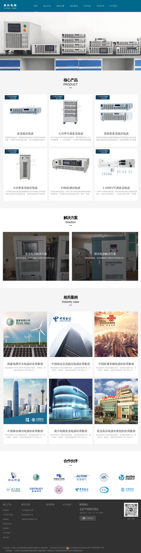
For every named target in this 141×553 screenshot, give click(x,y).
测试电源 (6, 528)
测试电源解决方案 (27, 515)
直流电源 (6, 510)
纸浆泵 (51, 551)
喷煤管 (28, 551)
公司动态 (67, 504)
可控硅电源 (6, 533)
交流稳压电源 (7, 524)
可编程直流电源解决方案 (29, 519)
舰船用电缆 (78, 551)
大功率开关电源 (8, 515)
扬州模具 (34, 551)
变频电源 (6, 519)
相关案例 (50, 504)
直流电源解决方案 (27, 510)
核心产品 (7, 504)
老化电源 (6, 537)
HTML (102, 548)
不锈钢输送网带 (60, 551)
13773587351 (89, 509)
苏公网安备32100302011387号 (80, 548)
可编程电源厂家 (43, 551)
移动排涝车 (70, 551)
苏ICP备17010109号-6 (58, 548)
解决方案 (26, 504)
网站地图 (96, 548)
